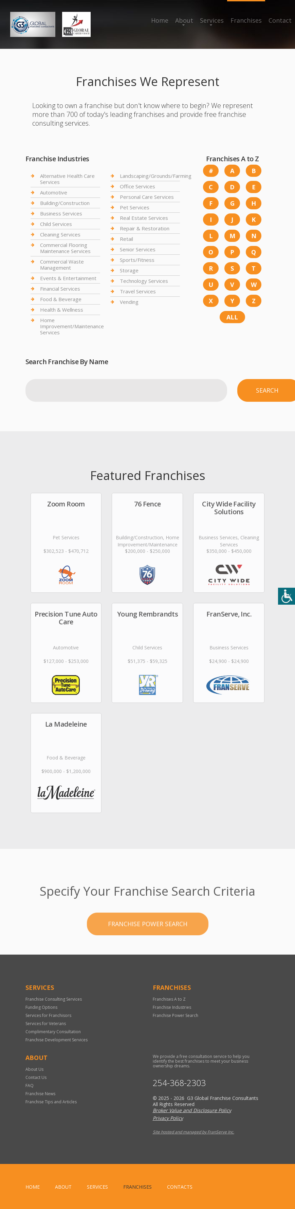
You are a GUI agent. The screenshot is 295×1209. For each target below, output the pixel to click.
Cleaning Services (60, 234)
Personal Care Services (147, 196)
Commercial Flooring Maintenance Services (65, 248)
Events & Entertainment (68, 278)
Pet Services (134, 207)
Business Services (61, 213)
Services (212, 20)
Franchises (246, 20)
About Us (34, 1069)
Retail (126, 238)
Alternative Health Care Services (67, 179)
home (32, 1187)
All (232, 317)
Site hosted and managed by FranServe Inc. (193, 1132)
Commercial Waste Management (62, 264)
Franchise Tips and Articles (51, 1102)
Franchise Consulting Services (53, 999)
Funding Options (41, 1007)
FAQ (29, 1085)
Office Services (137, 186)
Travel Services (138, 291)
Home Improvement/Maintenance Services (72, 326)
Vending (129, 301)
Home (159, 20)
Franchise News (40, 1094)
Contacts (179, 1187)
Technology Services (144, 280)
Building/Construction (65, 203)
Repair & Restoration (144, 228)
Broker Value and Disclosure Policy (192, 1110)
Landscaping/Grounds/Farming (155, 176)
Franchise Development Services (56, 1040)
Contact (280, 20)
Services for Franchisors (48, 1015)
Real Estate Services (144, 217)
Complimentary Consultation (53, 1032)
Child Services (56, 224)
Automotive (53, 192)
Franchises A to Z (169, 999)
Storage (129, 270)
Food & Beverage (60, 299)
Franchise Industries (172, 1007)
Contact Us (36, 1077)
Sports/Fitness (137, 259)
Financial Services (60, 288)
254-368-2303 (179, 1083)
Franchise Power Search (147, 952)
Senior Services (137, 249)
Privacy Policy (168, 1118)
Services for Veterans (45, 1023)
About (184, 20)
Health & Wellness (61, 309)
